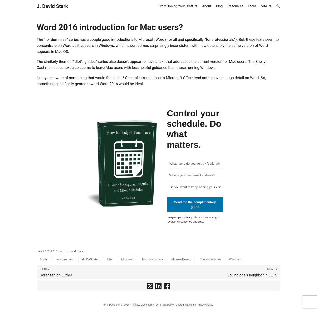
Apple (43, 259)
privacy (188, 217)
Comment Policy (165, 304)
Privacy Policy (205, 304)
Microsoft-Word (181, 259)
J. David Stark (52, 6)
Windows (235, 259)
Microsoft (127, 259)
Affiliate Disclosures (143, 304)
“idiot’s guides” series (90, 61)
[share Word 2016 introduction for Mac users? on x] (150, 286)
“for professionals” (219, 39)
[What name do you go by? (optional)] (195, 163)
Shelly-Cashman (210, 259)
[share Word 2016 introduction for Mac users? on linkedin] (158, 286)
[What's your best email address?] (195, 175)
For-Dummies (64, 259)
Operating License (186, 304)
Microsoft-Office (152, 259)
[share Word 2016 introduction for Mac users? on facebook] (167, 286)
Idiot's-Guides (90, 259)
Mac (110, 259)
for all (172, 39)
